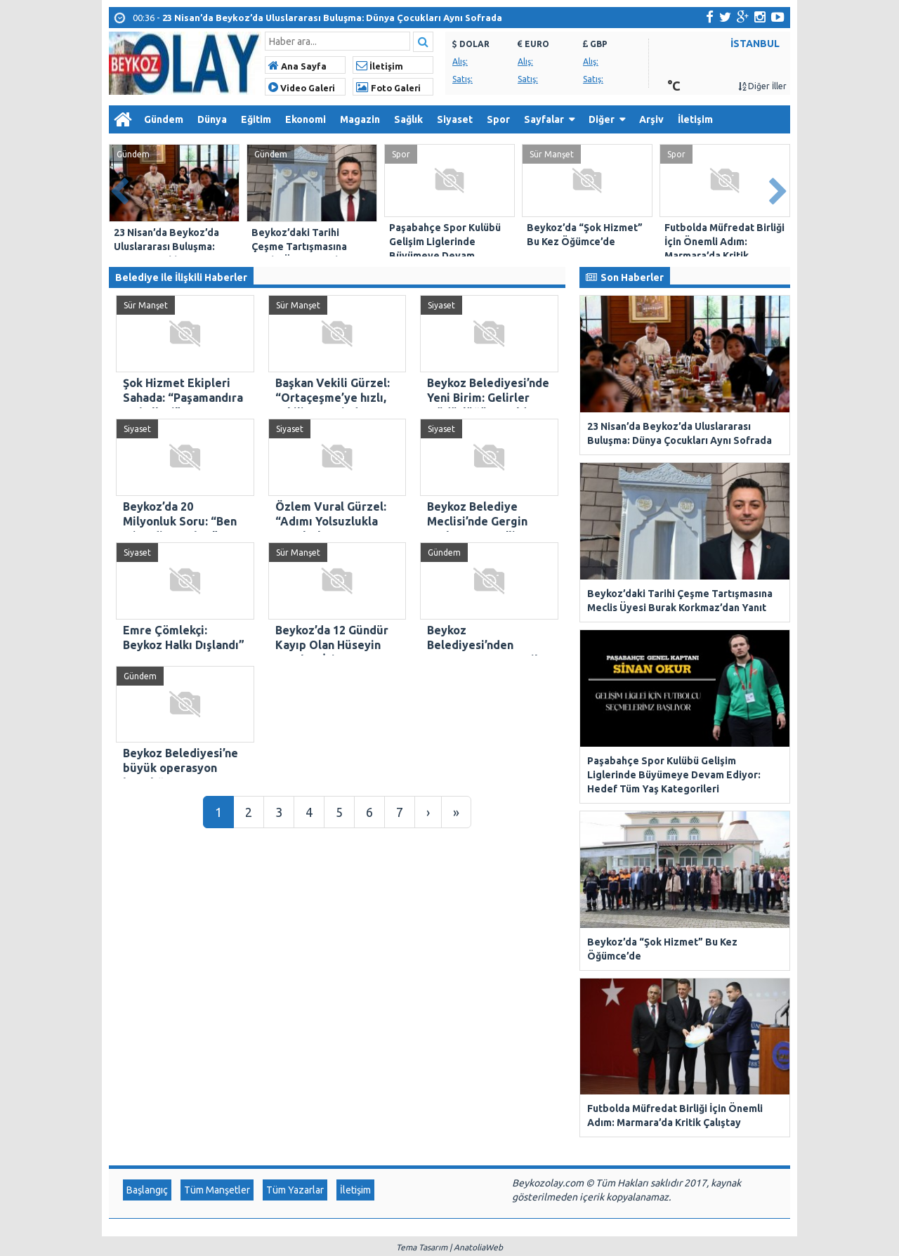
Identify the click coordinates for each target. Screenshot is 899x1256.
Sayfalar (544, 119)
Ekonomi (305, 119)
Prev (120, 188)
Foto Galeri (388, 88)
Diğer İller (762, 86)
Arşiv (651, 119)
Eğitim (256, 119)
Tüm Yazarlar (295, 881)
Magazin (360, 119)
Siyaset (455, 119)
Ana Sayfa (297, 66)
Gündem (163, 119)
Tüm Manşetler (217, 881)
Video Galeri (301, 88)
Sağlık (408, 119)
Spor (498, 119)
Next (779, 188)
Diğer (602, 119)
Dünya (212, 119)
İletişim (379, 66)
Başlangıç (147, 881)
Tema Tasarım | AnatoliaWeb (449, 938)
